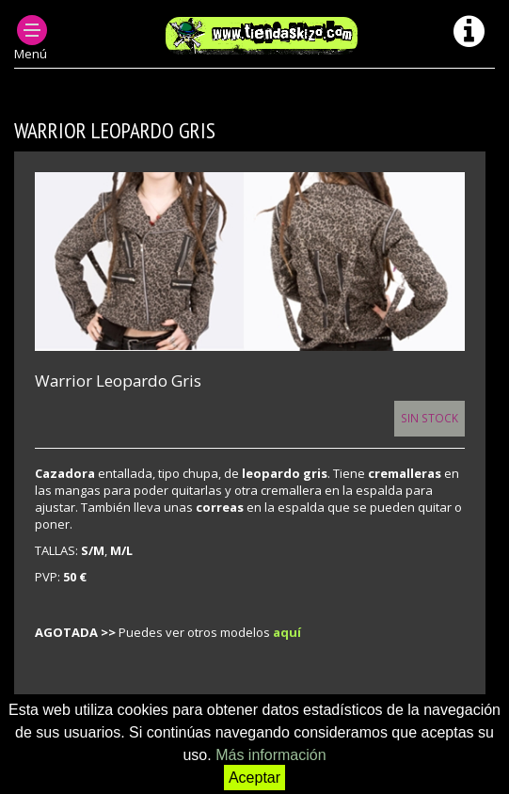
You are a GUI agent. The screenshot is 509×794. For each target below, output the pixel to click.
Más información (270, 755)
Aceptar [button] (254, 778)
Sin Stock (429, 417)
